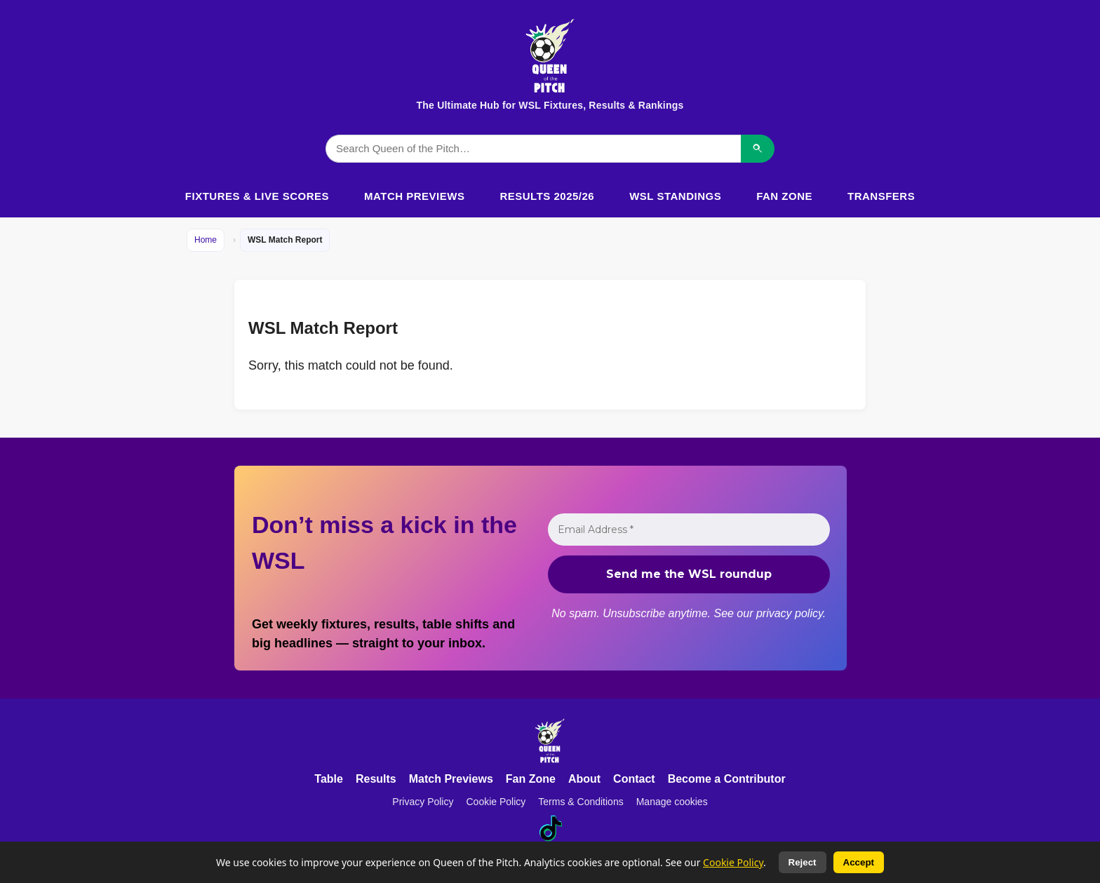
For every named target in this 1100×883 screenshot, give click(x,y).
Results (376, 779)
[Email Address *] (689, 529)
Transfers (881, 196)
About (584, 779)
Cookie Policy (495, 801)
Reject (803, 862)
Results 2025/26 (546, 196)
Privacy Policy (422, 801)
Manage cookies (672, 801)
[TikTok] (550, 828)
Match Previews (414, 196)
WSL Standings (675, 196)
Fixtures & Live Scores (257, 196)
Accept (858, 862)
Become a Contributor (727, 779)
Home (205, 240)
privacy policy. (790, 613)
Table (328, 779)
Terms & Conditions (580, 801)
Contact (634, 779)
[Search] (757, 149)
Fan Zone (784, 196)
